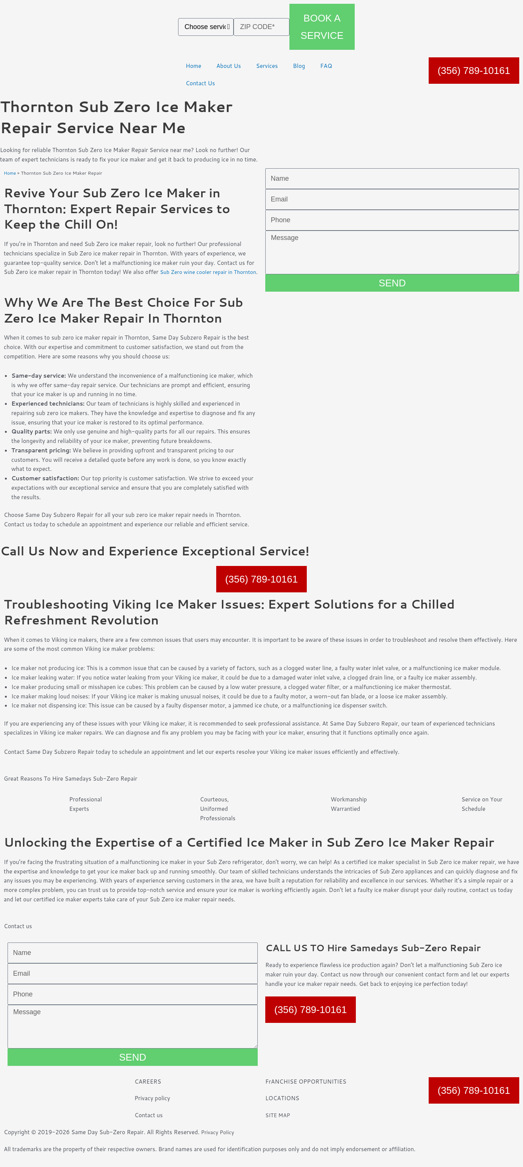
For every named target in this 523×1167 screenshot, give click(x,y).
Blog (299, 66)
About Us (228, 66)
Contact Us (200, 83)
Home (193, 66)
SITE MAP (278, 1125)
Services (267, 66)
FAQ (326, 66)
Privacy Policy (219, 1141)
